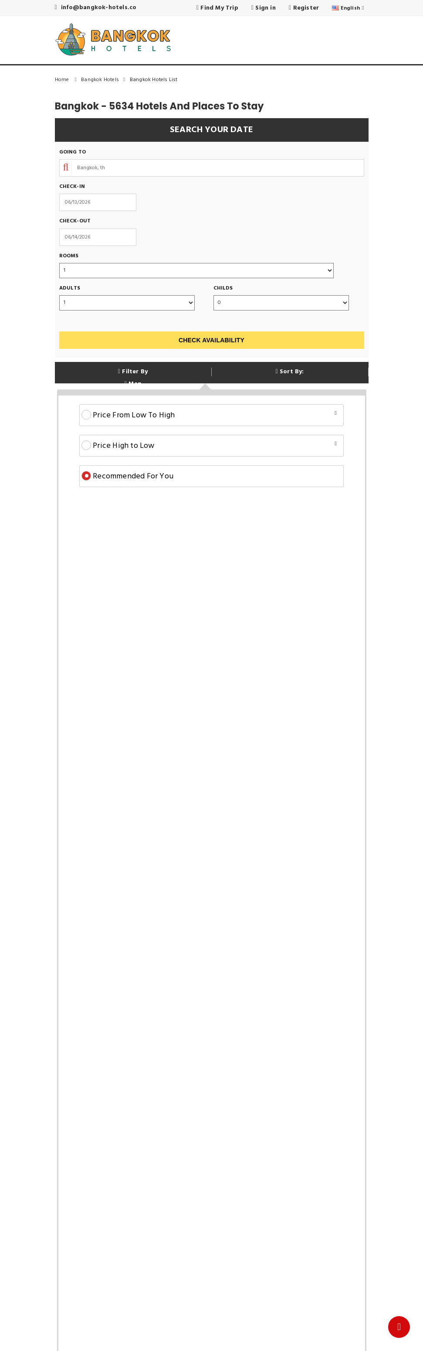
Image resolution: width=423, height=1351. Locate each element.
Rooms (69, 256)
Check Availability (211, 340)
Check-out (75, 221)
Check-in (72, 187)
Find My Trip (217, 8)
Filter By (133, 372)
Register (304, 8)
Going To (72, 152)
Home (68, 79)
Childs (223, 288)
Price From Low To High (209, 415)
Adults (70, 288)
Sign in (263, 8)
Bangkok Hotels (105, 79)
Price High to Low (209, 446)
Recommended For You (127, 476)
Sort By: (289, 372)
